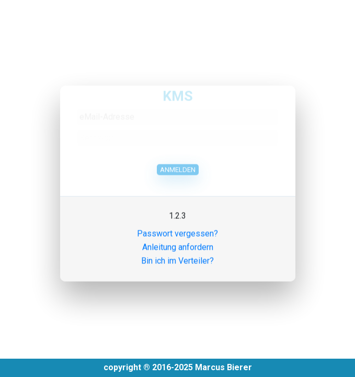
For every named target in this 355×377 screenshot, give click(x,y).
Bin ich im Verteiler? (177, 257)
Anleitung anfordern (177, 243)
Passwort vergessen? (177, 230)
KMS (178, 91)
